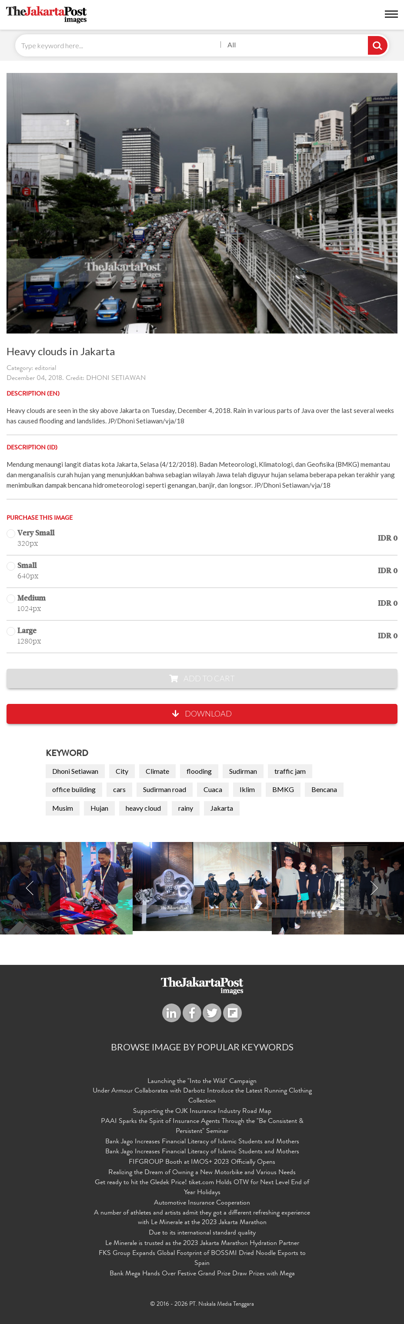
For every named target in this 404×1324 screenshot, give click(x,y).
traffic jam (290, 771)
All (231, 44)
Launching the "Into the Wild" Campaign (202, 1081)
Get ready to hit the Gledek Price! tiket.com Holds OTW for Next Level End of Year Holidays (202, 1187)
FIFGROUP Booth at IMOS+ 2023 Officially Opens (202, 1162)
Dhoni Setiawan (75, 771)
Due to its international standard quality (202, 1233)
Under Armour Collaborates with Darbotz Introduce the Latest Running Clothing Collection (202, 1096)
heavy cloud (143, 808)
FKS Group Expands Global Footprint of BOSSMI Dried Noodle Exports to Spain (202, 1258)
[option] (202, 886)
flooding (199, 771)
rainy (185, 808)
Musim (62, 808)
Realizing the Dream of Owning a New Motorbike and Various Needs (202, 1172)
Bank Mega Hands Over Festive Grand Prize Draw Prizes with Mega (202, 1274)
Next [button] (374, 888)
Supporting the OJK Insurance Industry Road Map (202, 1111)
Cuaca (213, 789)
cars (119, 789)
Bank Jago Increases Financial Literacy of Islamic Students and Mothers (202, 1142)
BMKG (283, 789)
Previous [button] (30, 888)
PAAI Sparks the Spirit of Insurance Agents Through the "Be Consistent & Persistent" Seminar (202, 1126)
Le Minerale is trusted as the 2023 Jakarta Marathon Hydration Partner (202, 1243)
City (122, 771)
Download (202, 713)
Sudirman (243, 771)
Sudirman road (164, 789)
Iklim (247, 789)
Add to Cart (202, 678)
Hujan (99, 808)
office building (74, 789)
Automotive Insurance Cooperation (202, 1203)
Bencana (324, 789)
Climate (157, 771)
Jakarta (221, 808)
